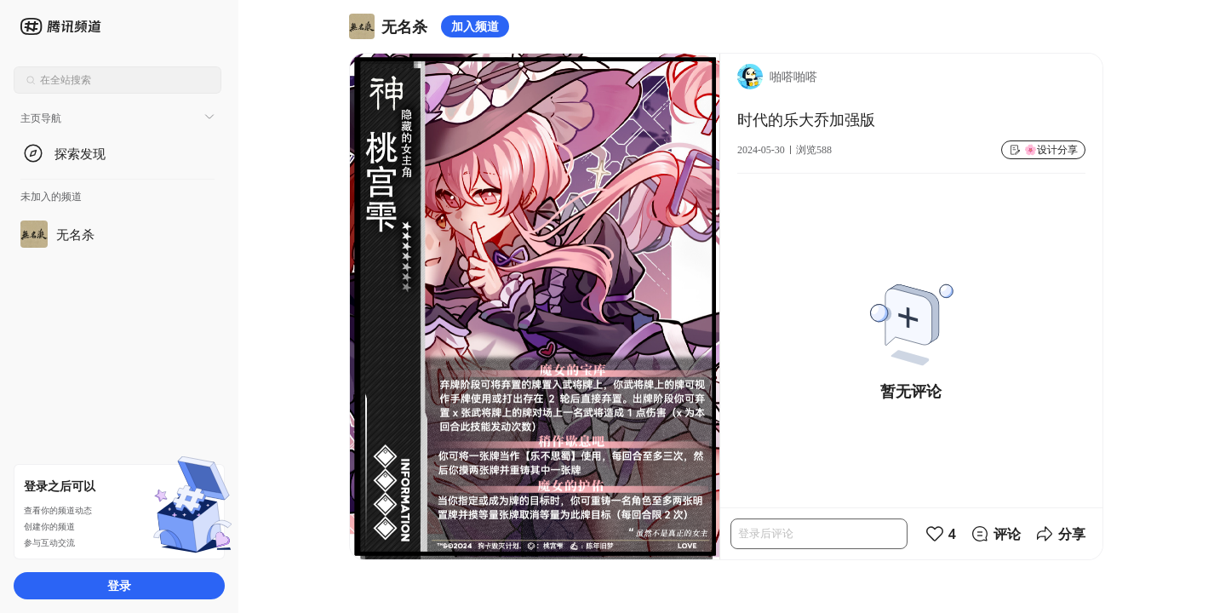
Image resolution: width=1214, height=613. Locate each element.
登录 (119, 585)
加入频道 (475, 26)
